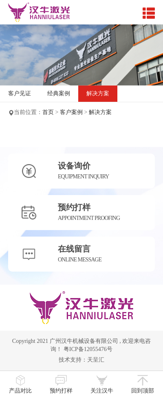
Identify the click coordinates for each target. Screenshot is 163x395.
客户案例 (71, 112)
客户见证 (19, 93)
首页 (48, 112)
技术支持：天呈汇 (81, 360)
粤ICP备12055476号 (88, 349)
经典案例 (58, 93)
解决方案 (97, 93)
